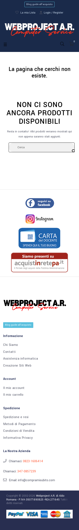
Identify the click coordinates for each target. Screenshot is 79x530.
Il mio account (14, 388)
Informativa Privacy (18, 438)
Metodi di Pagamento (19, 424)
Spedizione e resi (16, 417)
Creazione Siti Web (17, 366)
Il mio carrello (13, 395)
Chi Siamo (10, 345)
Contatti (9, 352)
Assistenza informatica (20, 359)
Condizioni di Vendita (19, 431)
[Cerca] (41, 147)
